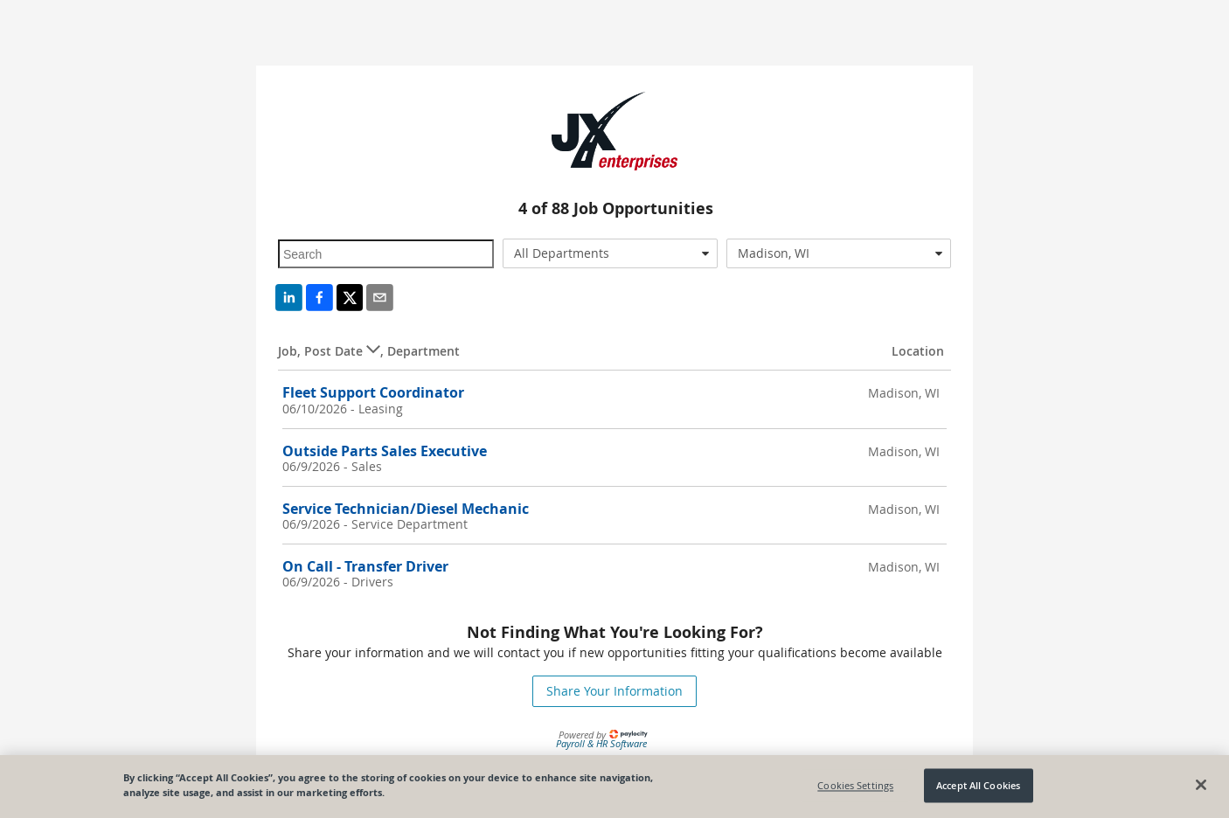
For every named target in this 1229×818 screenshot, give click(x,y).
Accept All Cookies (978, 785)
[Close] (1201, 785)
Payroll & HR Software (601, 743)
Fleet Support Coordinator (373, 392)
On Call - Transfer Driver (365, 566)
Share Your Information (614, 691)
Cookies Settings (855, 785)
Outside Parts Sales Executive (384, 451)
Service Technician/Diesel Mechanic (405, 508)
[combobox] (611, 253)
